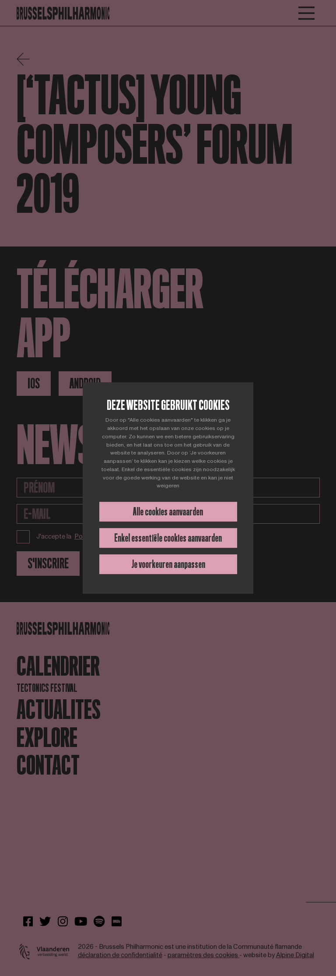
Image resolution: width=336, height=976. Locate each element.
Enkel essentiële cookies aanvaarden (168, 538)
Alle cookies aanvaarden (168, 512)
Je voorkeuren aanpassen (168, 564)
